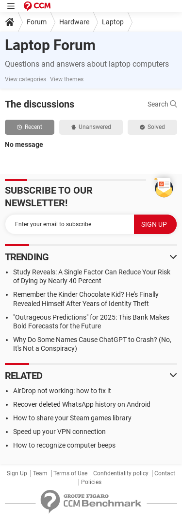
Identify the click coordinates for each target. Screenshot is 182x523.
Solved (152, 127)
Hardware (74, 22)
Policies (91, 482)
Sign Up (17, 473)
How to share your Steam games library (72, 418)
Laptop (113, 22)
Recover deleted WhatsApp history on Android (81, 404)
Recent (29, 127)
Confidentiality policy (121, 473)
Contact (164, 473)
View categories (25, 79)
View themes (66, 79)
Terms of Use (70, 473)
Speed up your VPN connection (59, 431)
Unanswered (91, 127)
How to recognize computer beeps (64, 445)
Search (162, 104)
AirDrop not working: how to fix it (62, 391)
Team (40, 473)
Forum (37, 22)
